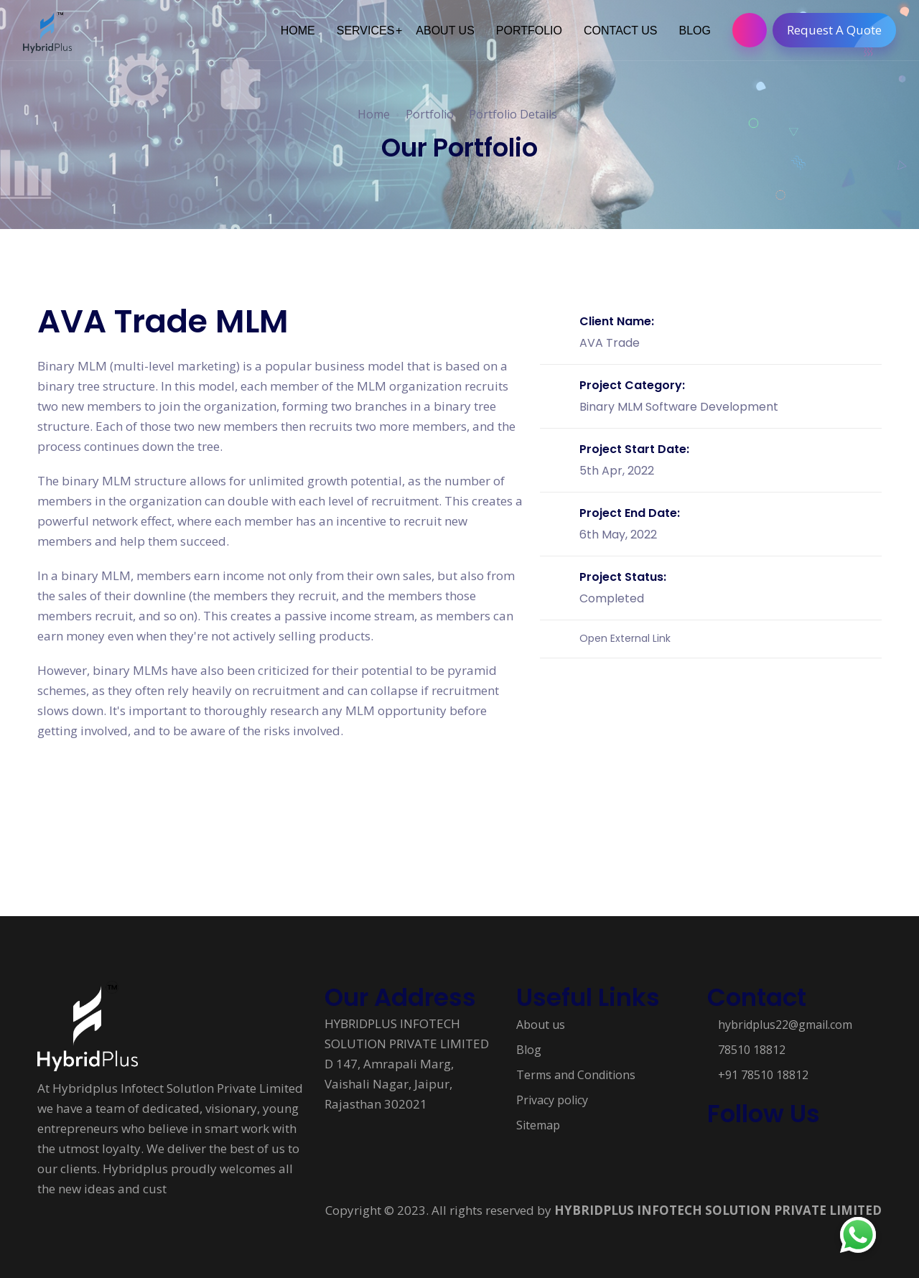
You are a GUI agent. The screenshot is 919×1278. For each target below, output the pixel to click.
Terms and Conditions (575, 1075)
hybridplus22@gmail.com (785, 1024)
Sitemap (538, 1125)
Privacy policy (552, 1100)
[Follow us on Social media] (714, 1151)
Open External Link (625, 638)
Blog (528, 1050)
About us (540, 1024)
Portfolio (430, 114)
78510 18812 (751, 1050)
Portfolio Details (513, 114)
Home (374, 114)
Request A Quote (841, 30)
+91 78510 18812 (763, 1075)
